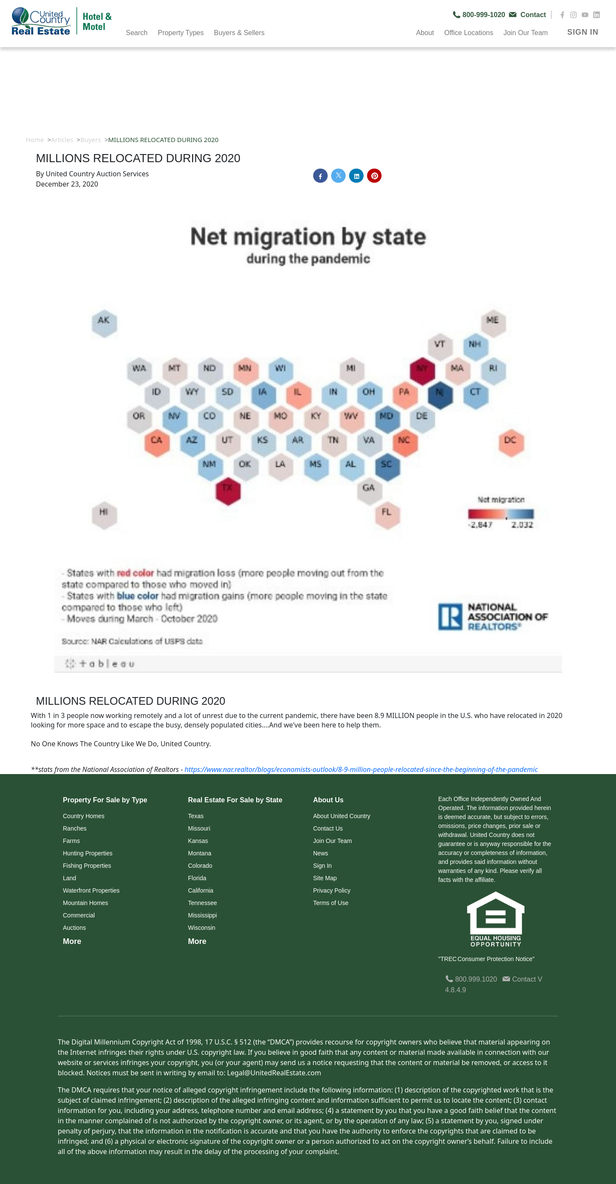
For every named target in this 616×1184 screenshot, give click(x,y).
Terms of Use (330, 902)
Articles (62, 139)
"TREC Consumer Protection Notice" (486, 959)
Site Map (325, 878)
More (72, 941)
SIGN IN (582, 32)
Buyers (90, 139)
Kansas (198, 840)
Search (137, 32)
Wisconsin (202, 927)
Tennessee (202, 902)
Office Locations (468, 32)
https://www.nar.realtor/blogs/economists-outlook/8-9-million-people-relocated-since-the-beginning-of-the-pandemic (361, 769)
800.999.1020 (471, 979)
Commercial (79, 915)
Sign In (322, 865)
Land (69, 878)
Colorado (200, 865)
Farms (71, 840)
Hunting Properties (88, 853)
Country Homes (83, 816)
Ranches (74, 828)
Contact (520, 979)
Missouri (199, 828)
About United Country (341, 816)
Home (35, 139)
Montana (199, 853)
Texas (196, 816)
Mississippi (202, 915)
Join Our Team (525, 32)
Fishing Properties (87, 865)
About (425, 32)
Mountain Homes (85, 902)
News (320, 853)
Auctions (74, 927)
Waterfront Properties (91, 890)
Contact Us (328, 828)
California (200, 890)
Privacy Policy (331, 890)
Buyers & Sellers (239, 32)
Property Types (181, 32)
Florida (197, 878)
